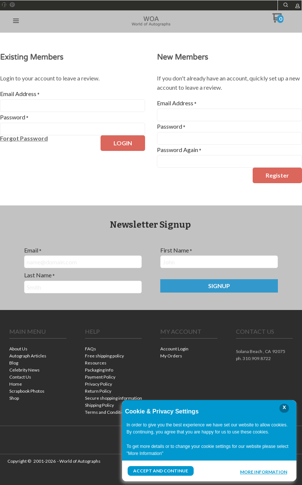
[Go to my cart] (278, 20)
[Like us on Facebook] (4, 5)
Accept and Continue (160, 471)
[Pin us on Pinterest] (12, 5)
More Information (263, 471)
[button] (286, 4)
